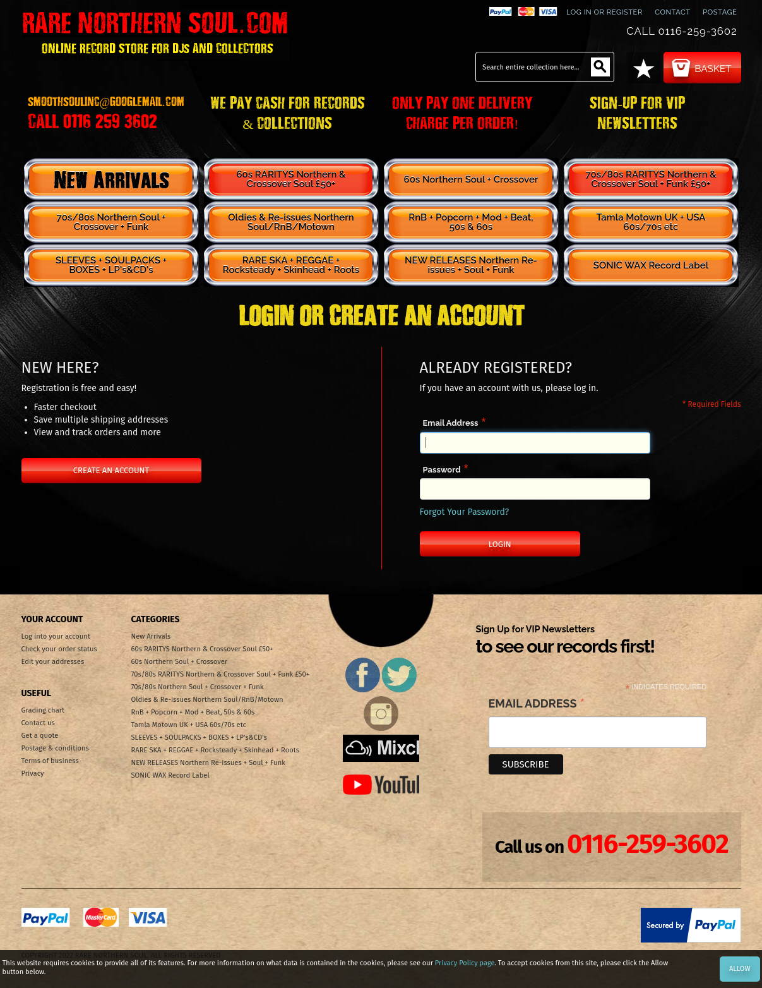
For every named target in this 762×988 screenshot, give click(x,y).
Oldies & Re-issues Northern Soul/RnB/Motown (291, 222)
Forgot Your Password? (464, 512)
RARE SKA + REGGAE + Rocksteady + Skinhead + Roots (291, 265)
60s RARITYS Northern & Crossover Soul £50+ (290, 179)
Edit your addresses (53, 662)
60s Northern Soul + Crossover (471, 179)
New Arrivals (111, 179)
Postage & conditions (55, 748)
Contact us (38, 723)
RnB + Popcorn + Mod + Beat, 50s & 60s (470, 222)
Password (442, 469)
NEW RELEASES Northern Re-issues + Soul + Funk (471, 265)
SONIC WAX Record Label (650, 265)
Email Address (451, 423)
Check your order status (59, 649)
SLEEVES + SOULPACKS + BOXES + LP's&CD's (111, 265)
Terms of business (50, 761)
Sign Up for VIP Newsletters (565, 641)
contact (672, 12)
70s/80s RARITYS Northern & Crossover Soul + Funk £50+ (651, 179)
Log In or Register (604, 12)
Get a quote (40, 736)
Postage (720, 12)
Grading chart (43, 710)
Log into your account (55, 636)
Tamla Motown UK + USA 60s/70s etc (650, 222)
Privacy (32, 773)
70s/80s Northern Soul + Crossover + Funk (111, 222)
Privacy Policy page (464, 963)
